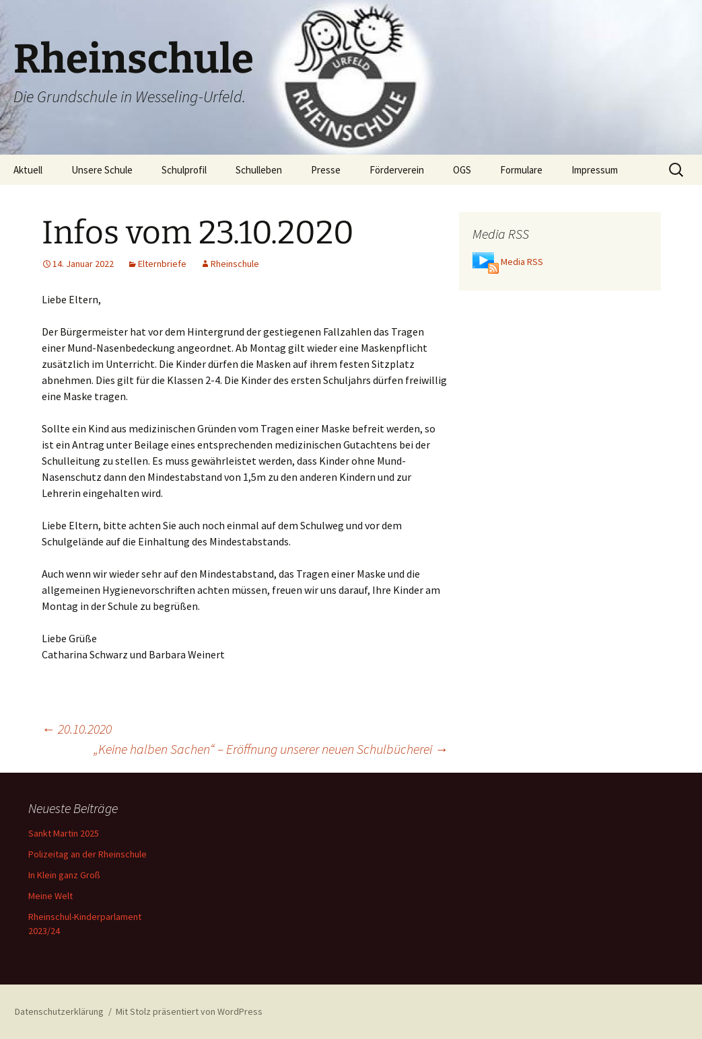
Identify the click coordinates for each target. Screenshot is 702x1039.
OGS (462, 169)
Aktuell (27, 169)
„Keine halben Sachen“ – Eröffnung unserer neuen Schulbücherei (271, 748)
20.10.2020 (77, 728)
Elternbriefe (162, 264)
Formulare (521, 169)
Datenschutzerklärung (59, 1011)
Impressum (594, 169)
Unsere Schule (102, 169)
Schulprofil (184, 169)
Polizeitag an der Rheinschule (87, 854)
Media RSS (522, 262)
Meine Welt (50, 896)
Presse (326, 169)
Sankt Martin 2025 (63, 833)
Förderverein (397, 169)
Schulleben (259, 169)
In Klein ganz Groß (64, 875)
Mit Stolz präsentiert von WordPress (189, 1011)
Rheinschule (235, 264)
